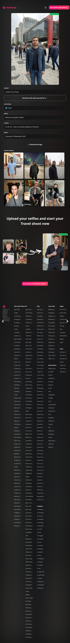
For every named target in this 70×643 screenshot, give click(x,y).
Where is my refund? (43, 431)
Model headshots (31, 316)
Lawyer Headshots (19, 490)
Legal (61, 342)
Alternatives (52, 365)
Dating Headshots (19, 349)
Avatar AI (5, 316)
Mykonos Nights (19, 421)
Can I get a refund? (43, 332)
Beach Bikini (18, 339)
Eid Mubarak (29, 545)
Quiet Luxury (18, 336)
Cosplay (28, 329)
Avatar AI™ (17, 375)
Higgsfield (51, 395)
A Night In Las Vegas (20, 513)
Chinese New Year (31, 552)
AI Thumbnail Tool (31, 624)
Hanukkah (29, 542)
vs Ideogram (41, 549)
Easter (27, 326)
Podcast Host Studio (20, 473)
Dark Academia (30, 414)
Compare (40, 506)
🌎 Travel (8, 108)
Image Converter (53, 339)
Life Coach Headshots (32, 313)
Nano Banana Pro (19, 401)
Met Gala (17, 309)
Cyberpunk (29, 470)
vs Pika (39, 532)
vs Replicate (40, 572)
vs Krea (39, 542)
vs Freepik (40, 539)
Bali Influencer (18, 499)
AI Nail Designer (30, 522)
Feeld (27, 411)
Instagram (17, 319)
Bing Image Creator (54, 440)
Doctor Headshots (19, 486)
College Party (18, 368)
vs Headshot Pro (42, 519)
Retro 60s (28, 509)
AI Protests (17, 522)
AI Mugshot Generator (32, 634)
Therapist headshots (32, 447)
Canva (50, 437)
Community (63, 319)
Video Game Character (32, 565)
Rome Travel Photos (20, 362)
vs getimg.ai (40, 575)
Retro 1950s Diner (31, 434)
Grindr (16, 467)
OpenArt (51, 444)
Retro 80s (28, 342)
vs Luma (39, 529)
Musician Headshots (20, 526)
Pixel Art (28, 378)
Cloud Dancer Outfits (20, 480)
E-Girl (27, 591)
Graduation (29, 526)
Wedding (17, 431)
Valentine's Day (30, 480)
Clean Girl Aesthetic (20, 352)
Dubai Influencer (19, 365)
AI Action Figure (30, 621)
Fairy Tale (28, 555)
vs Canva (39, 578)
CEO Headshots (19, 437)
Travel (16, 395)
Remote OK (63, 359)
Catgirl (28, 595)
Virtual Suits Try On (20, 493)
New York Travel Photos (33, 418)
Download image (35, 144)
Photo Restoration (53, 332)
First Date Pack (18, 342)
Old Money (17, 506)
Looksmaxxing (18, 404)
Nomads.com (64, 355)
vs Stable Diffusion (42, 552)
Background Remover (55, 309)
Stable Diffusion (53, 411)
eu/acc (62, 362)
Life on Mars (29, 588)
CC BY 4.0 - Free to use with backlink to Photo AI (22, 127)
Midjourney (51, 368)
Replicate (51, 431)
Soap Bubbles (30, 440)
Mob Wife (17, 483)
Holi (27, 536)
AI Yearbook (29, 496)
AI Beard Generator (31, 631)
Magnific (51, 418)
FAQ (38, 306)
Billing (62, 339)
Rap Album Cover (31, 604)
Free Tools (51, 306)
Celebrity (17, 391)
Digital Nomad (18, 447)
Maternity (17, 516)
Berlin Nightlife (30, 385)
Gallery (62, 316)
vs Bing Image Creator (44, 581)
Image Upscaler (53, 336)
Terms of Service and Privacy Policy (6, 319)
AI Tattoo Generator (32, 601)
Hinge (16, 329)
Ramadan (28, 539)
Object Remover (53, 342)
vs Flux (39, 555)
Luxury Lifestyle (19, 372)
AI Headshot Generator (55, 323)
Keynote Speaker (19, 408)
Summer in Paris (31, 513)
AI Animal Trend (30, 368)
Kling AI (50, 385)
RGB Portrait (18, 457)
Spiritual (28, 362)
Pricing (62, 326)
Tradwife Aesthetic (31, 388)
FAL (49, 427)
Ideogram (51, 408)
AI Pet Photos (18, 463)
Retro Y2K (28, 345)
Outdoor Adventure (20, 378)
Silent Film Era (30, 349)
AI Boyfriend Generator (21, 460)
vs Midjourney (41, 509)
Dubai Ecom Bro (19, 418)
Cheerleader (29, 444)
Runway (50, 382)
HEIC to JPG (51, 355)
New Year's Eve (30, 309)
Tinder (16, 313)
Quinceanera (29, 424)
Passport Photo (18, 519)
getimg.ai (51, 434)
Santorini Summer (19, 496)
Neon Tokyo (29, 598)
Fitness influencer (31, 359)
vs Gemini (40, 516)
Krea (49, 401)
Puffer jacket (29, 437)
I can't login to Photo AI (44, 375)
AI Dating (17, 323)
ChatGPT (51, 372)
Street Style (17, 398)
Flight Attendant (30, 355)
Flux (49, 414)
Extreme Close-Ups (20, 355)
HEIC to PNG (52, 359)
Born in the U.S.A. (31, 503)
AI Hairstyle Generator (32, 627)
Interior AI (63, 352)
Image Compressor (54, 345)
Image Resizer (52, 313)
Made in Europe (30, 332)
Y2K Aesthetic (30, 493)
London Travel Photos (32, 421)
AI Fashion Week (31, 395)
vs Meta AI (40, 588)
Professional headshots (33, 608)
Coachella (28, 532)
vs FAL (39, 568)
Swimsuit (17, 503)
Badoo (16, 359)
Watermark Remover (54, 319)
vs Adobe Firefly (42, 562)
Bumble (16, 326)
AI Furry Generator (31, 431)
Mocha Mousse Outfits (21, 477)
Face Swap (51, 326)
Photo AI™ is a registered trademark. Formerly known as (6, 312)
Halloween (29, 473)
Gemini (50, 375)
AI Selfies (17, 345)
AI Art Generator (31, 398)
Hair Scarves (29, 516)
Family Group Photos (32, 572)
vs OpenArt (40, 585)
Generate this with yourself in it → (35, 98)
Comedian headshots (32, 319)
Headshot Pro (52, 378)
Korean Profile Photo (32, 323)
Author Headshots (19, 444)
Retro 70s (28, 506)
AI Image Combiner (54, 352)
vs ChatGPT (40, 513)
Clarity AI (62, 365)
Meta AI (50, 447)
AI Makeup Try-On (31, 391)
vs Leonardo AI (41, 545)
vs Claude (40, 565)
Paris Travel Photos (31, 372)
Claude (50, 424)
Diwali (27, 477)
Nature (28, 365)
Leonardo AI (52, 404)
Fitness (16, 427)
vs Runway (40, 522)
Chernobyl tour (30, 382)
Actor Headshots (19, 440)
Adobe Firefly (52, 421)
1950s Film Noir (30, 336)
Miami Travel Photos (20, 470)
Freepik (50, 398)
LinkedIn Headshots (20, 332)
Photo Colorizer (53, 329)
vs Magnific (40, 558)
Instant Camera (19, 414)
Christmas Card (30, 486)
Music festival (30, 529)
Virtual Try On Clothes (20, 450)
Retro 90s (28, 339)
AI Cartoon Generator (32, 637)
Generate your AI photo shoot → (35, 284)
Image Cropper (53, 316)
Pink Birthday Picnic (32, 499)
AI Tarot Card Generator (33, 427)
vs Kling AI (40, 526)
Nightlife (16, 454)
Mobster (16, 411)
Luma (50, 388)
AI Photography (19, 316)
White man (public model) (14, 117)
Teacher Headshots (31, 450)
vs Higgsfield (41, 536)
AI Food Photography (32, 519)
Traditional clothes (31, 467)
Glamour (17, 388)
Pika (49, 391)
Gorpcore (28, 490)
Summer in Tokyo (31, 352)
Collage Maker (52, 349)
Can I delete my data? (43, 359)
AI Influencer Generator (21, 424)
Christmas (29, 483)
